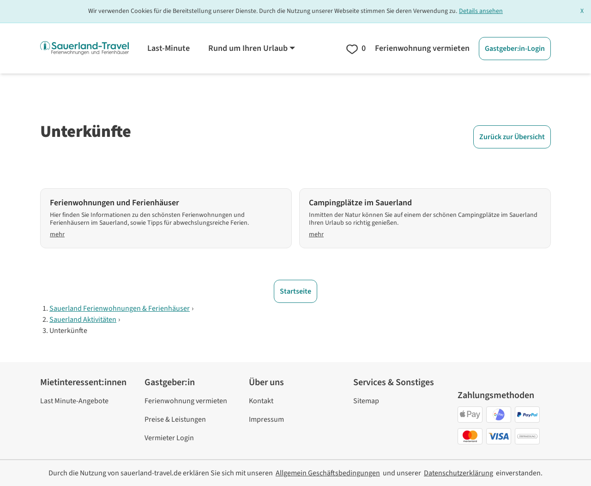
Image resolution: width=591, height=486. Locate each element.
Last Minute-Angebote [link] (74, 401)
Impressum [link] (266, 419)
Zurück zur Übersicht (512, 137)
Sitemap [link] (366, 401)
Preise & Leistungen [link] (175, 419)
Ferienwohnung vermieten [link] (186, 401)
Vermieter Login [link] (169, 438)
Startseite (295, 291)
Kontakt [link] (261, 401)
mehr (57, 235)
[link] (328, 473)
